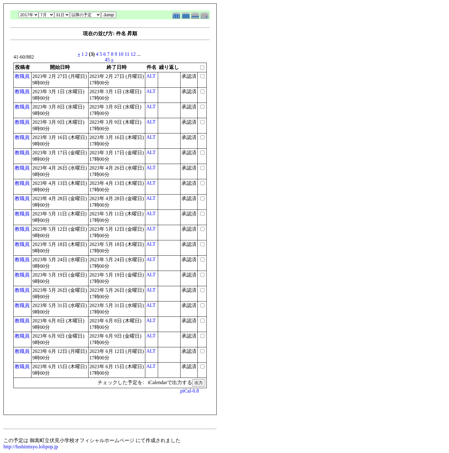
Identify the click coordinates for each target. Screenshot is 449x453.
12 (133, 54)
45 (107, 59)
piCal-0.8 (189, 390)
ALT (151, 76)
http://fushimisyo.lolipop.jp (30, 446)
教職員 (22, 76)
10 (120, 54)
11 (127, 54)
